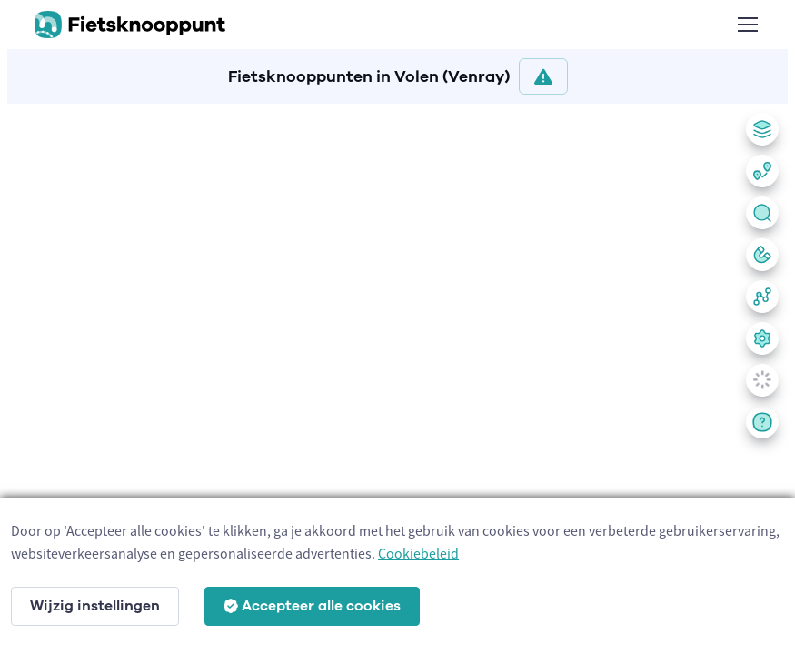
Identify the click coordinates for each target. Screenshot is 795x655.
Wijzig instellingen (95, 606)
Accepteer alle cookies (312, 606)
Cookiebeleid (418, 553)
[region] (397, 376)
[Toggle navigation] (746, 24)
